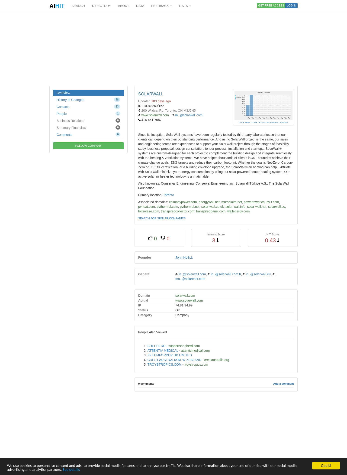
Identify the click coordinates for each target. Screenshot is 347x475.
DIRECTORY (101, 6)
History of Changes (88, 100)
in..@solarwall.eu (258, 274)
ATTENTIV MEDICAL (163, 350)
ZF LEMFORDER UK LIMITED (170, 355)
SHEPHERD (157, 346)
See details (71, 469)
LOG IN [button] (291, 5)
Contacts (88, 106)
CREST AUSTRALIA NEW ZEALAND (174, 360)
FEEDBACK (161, 6)
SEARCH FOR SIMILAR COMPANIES (162, 218)
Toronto (168, 195)
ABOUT (123, 6)
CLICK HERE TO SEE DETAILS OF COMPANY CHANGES (263, 122)
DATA (140, 6)
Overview (63, 93)
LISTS (185, 6)
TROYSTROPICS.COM (165, 364)
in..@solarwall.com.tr (226, 274)
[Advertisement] (173, 48)
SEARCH (78, 6)
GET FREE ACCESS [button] (271, 5)
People (88, 113)
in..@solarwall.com (189, 115)
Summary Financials (88, 127)
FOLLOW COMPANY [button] (88, 145)
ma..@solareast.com (190, 279)
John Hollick (184, 257)
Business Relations (88, 120)
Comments (88, 134)
